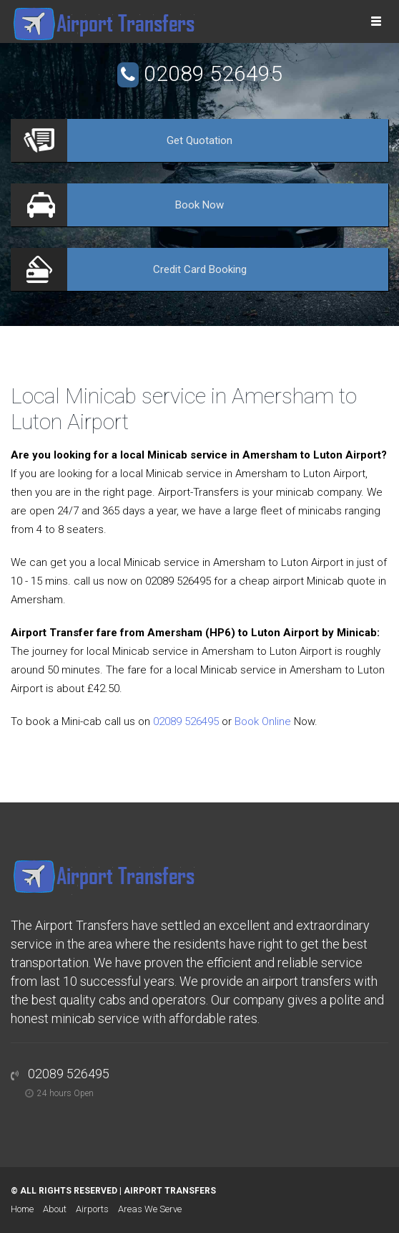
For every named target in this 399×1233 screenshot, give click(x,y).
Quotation (199, 140)
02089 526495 (213, 73)
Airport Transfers (170, 1191)
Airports (92, 1209)
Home (22, 1209)
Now (199, 204)
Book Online (263, 721)
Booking (200, 269)
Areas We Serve (150, 1209)
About (54, 1209)
